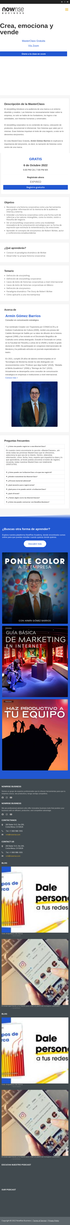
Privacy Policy (53, 1220)
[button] (34, 446)
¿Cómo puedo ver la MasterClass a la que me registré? (30, 472)
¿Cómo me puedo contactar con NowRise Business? (28, 502)
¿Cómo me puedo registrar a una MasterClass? (27, 446)
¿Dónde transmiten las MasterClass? (23, 476)
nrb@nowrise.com (13, 834)
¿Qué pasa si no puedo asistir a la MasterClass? (27, 489)
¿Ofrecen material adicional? (19, 481)
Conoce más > (11, 378)
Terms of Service (39, 1220)
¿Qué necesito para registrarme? (21, 485)
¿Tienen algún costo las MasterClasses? (24, 498)
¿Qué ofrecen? (14, 493)
